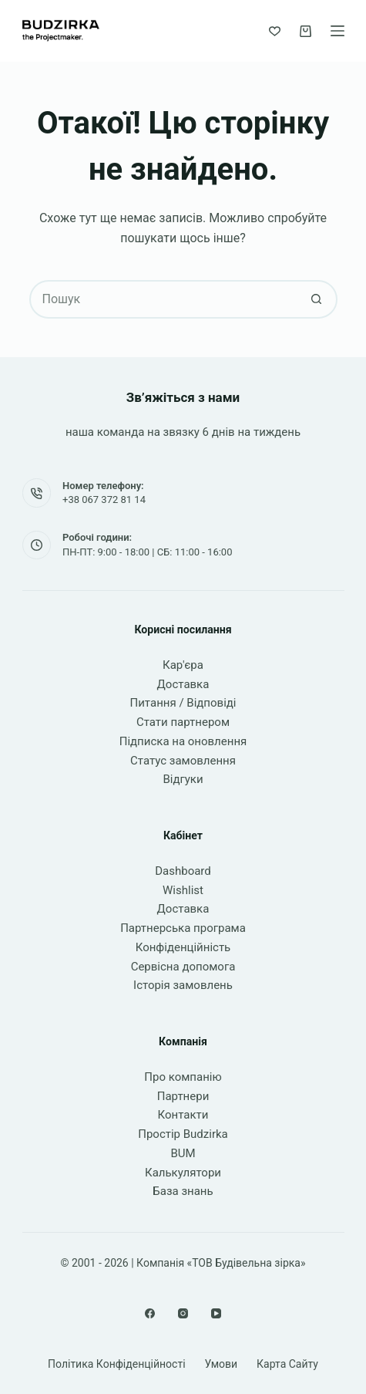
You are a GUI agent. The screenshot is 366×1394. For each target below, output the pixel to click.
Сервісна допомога (183, 967)
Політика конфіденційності (117, 1364)
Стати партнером (183, 722)
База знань (183, 1191)
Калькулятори (183, 1173)
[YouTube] (216, 1313)
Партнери (183, 1096)
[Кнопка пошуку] (316, 299)
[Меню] (337, 31)
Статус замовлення (183, 761)
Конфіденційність (183, 947)
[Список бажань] (274, 31)
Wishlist (183, 890)
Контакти (183, 1115)
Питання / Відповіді (183, 703)
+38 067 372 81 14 (104, 499)
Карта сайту (287, 1364)
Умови (221, 1364)
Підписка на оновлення (183, 741)
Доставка (183, 684)
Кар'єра (183, 665)
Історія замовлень (183, 985)
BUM (182, 1153)
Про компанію (182, 1077)
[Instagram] (183, 1313)
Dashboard (183, 871)
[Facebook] (150, 1313)
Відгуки (183, 779)
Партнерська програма (183, 928)
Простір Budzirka (183, 1134)
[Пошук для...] (164, 299)
